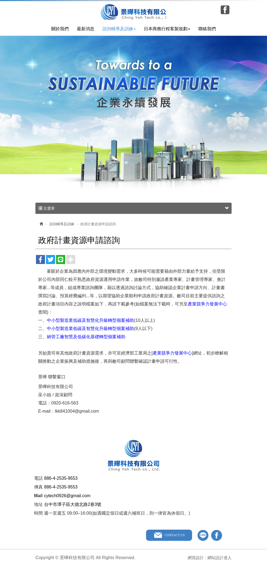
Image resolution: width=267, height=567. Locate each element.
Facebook (225, 9)
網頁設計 (193, 558)
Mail (38, 496)
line (203, 535)
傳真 (38, 487)
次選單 (133, 209)
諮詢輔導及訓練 (61, 225)
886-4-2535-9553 (61, 478)
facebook (216, 535)
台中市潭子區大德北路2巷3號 (72, 505)
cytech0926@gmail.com (67, 496)
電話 (38, 478)
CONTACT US (174, 536)
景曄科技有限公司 (134, 11)
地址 (38, 505)
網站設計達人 (218, 558)
